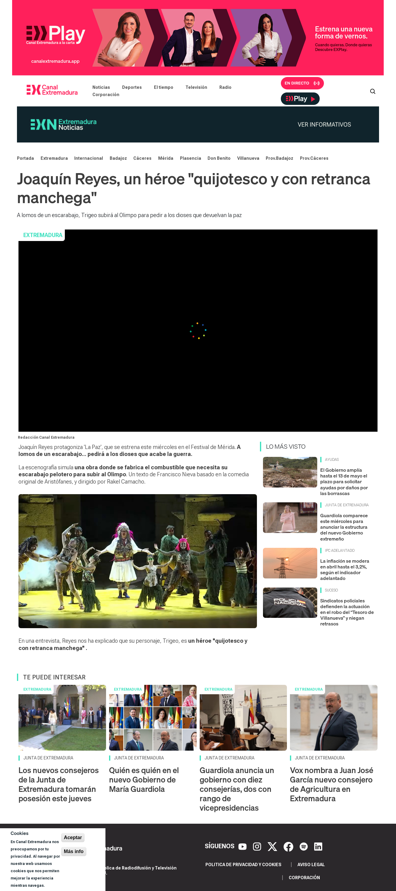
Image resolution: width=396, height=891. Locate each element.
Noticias (101, 87)
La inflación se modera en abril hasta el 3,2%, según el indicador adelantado (344, 569)
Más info (74, 851)
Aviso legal (311, 864)
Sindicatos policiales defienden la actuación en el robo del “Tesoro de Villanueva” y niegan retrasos (347, 612)
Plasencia (190, 158)
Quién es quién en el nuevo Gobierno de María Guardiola (144, 779)
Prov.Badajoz (279, 158)
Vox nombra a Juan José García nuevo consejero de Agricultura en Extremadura (331, 784)
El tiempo (163, 87)
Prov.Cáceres (314, 158)
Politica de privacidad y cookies (243, 864)
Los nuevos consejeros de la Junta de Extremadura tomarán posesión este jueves (58, 784)
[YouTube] (243, 846)
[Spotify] (304, 846)
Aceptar (73, 837)
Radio (225, 87)
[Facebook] (289, 846)
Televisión (196, 87)
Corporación (105, 94)
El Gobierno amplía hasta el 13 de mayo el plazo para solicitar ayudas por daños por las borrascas (344, 481)
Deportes (132, 87)
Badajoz (118, 158)
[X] (273, 846)
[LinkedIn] (318, 846)
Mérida (165, 158)
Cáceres (142, 158)
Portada (25, 158)
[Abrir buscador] (372, 91)
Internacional (88, 158)
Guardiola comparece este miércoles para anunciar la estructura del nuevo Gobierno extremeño (344, 527)
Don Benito (219, 158)
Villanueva (248, 158)
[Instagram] (258, 846)
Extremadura (54, 158)
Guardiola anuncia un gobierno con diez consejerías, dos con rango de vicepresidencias (237, 789)
